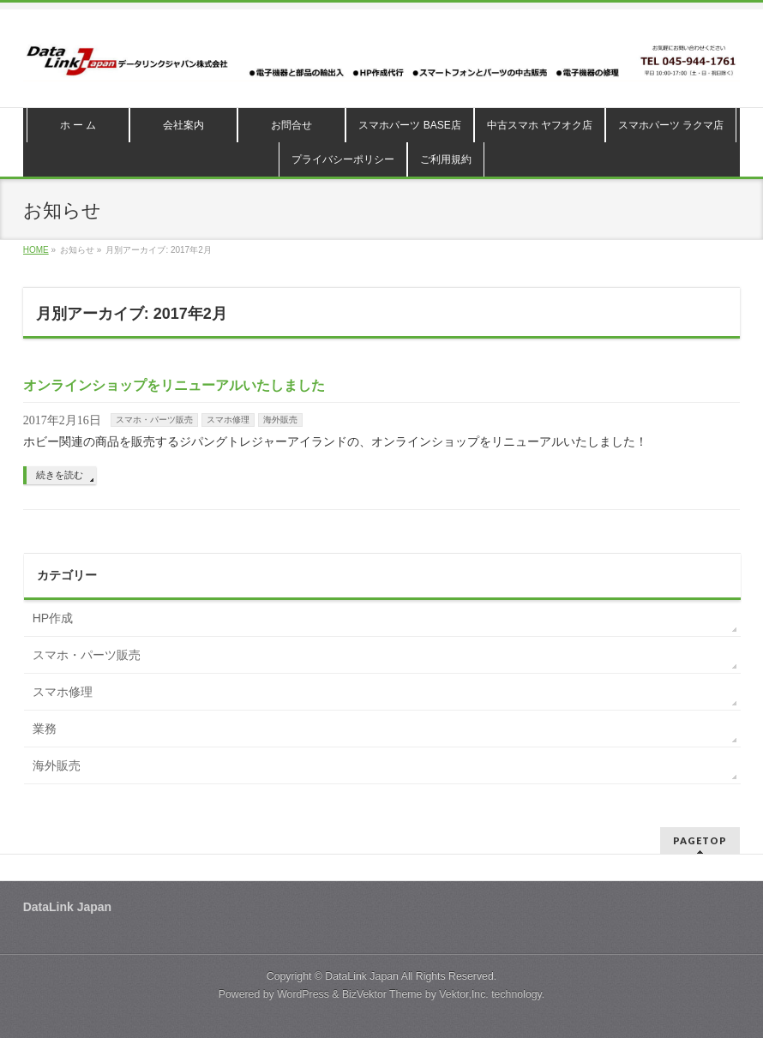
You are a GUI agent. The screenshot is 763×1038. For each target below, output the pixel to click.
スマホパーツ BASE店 (409, 125)
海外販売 (280, 419)
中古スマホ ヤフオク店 (539, 125)
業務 (45, 728)
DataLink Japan (362, 976)
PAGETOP (700, 840)
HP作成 (53, 618)
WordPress (303, 994)
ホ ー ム (78, 125)
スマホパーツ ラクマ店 (671, 125)
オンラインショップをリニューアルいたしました (174, 385)
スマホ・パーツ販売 (154, 419)
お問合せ (291, 125)
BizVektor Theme (382, 994)
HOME (36, 250)
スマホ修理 (228, 419)
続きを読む (59, 475)
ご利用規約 (446, 159)
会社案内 (183, 125)
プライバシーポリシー (342, 159)
